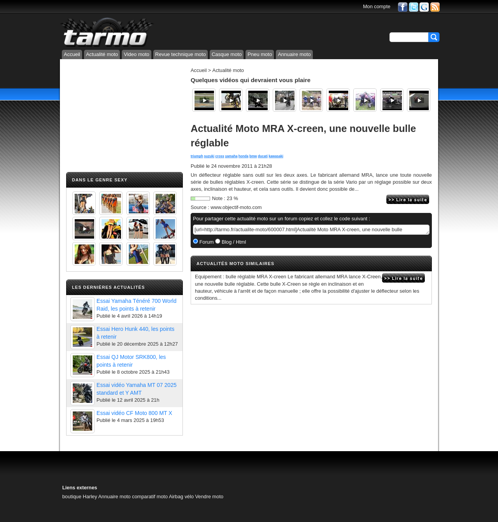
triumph (197, 156)
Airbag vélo (181, 496)
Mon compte (376, 6)
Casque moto (227, 54)
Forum (206, 242)
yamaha (231, 156)
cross (219, 156)
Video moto (136, 54)
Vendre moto (209, 496)
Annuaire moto (294, 54)
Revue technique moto (180, 54)
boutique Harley (79, 496)
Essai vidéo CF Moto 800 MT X (134, 413)
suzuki (209, 156)
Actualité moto (102, 54)
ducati (263, 156)
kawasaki (275, 156)
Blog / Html (233, 242)
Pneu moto (259, 54)
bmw (253, 156)
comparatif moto (150, 496)
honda (243, 156)
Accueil (72, 54)
